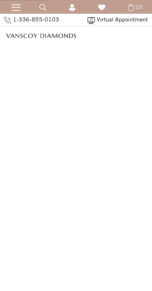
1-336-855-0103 (31, 19)
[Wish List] (102, 7)
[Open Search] (43, 7)
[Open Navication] (13, 6)
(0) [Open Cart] (134, 7)
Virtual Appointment (118, 19)
